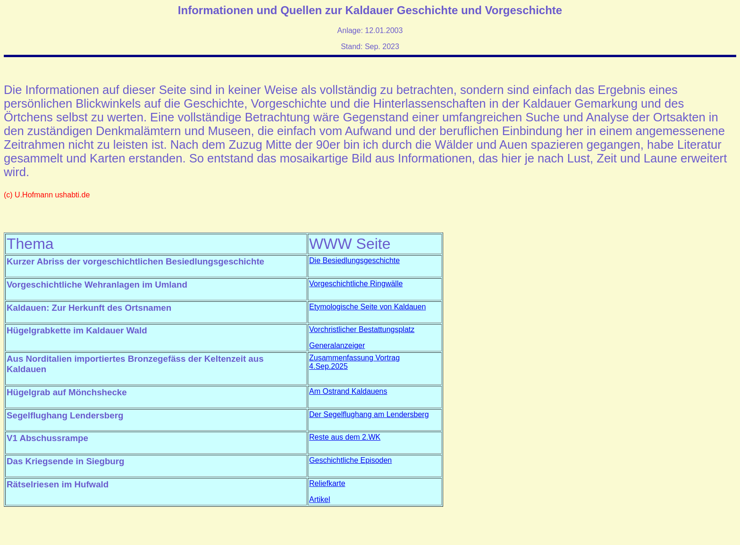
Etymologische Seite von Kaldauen (367, 307)
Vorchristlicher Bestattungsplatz (361, 329)
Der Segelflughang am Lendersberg (369, 414)
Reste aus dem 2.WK (344, 437)
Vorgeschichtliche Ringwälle (356, 284)
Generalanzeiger (337, 345)
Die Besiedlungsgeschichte (354, 260)
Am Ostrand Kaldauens (348, 391)
